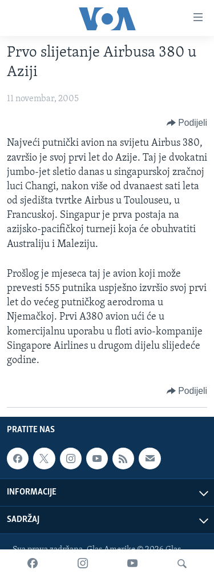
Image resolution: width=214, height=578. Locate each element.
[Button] (187, 123)
